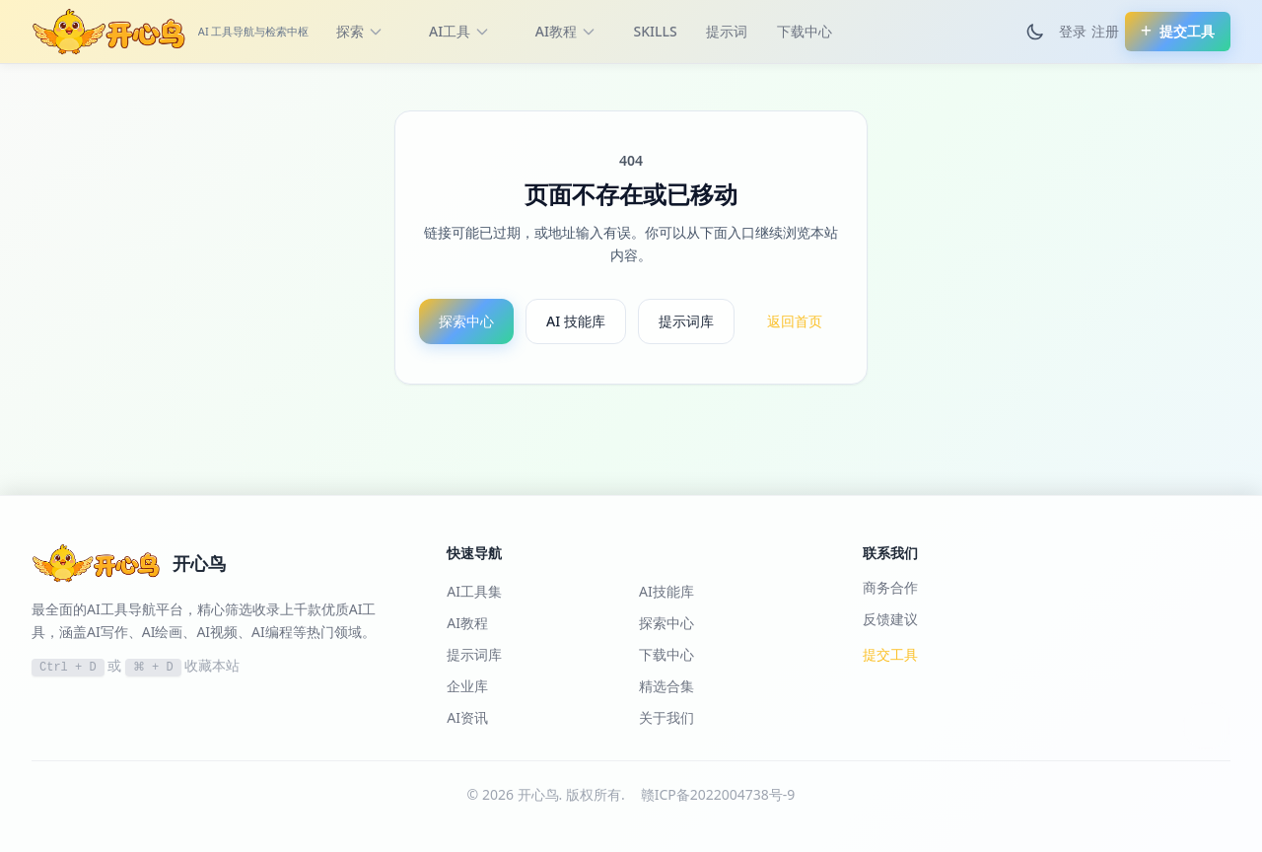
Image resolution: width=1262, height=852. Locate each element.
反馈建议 (890, 618)
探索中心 (466, 321)
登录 (1073, 31)
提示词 (726, 31)
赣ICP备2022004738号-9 (718, 794)
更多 (892, 31)
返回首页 (794, 321)
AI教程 (565, 31)
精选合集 (666, 685)
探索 (360, 31)
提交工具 (890, 654)
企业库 (467, 685)
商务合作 (890, 587)
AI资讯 (467, 717)
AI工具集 (474, 591)
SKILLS (655, 31)
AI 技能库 (575, 321)
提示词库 (686, 321)
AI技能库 (666, 591)
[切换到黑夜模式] (1035, 31)
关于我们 (666, 717)
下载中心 (804, 31)
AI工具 (459, 31)
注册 (1105, 31)
